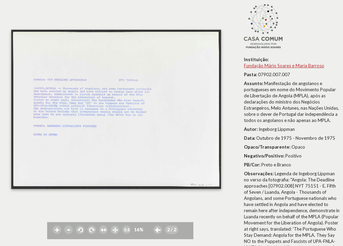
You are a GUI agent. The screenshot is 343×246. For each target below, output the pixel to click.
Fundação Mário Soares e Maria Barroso (284, 65)
